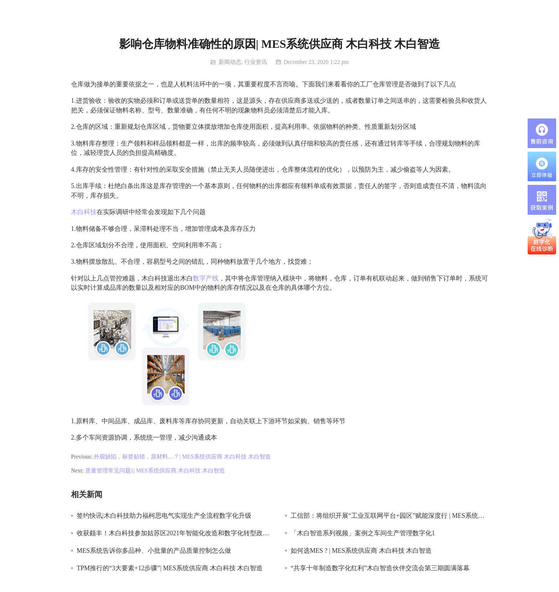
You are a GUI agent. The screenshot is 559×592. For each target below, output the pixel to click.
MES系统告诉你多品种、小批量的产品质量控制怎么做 (154, 550)
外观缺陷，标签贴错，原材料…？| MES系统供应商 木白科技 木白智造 (182, 457)
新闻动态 (230, 62)
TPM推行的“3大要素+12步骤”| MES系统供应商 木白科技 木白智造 (170, 568)
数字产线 (206, 278)
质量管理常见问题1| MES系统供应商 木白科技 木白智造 (155, 470)
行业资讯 (255, 62)
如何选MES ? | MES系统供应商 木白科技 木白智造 (361, 550)
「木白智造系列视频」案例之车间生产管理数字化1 (363, 533)
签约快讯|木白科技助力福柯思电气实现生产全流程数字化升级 (164, 515)
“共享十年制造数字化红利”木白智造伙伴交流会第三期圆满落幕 (380, 568)
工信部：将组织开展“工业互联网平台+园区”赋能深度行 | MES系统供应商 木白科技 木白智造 (389, 515)
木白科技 (84, 212)
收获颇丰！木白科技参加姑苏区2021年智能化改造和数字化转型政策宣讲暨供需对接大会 (175, 533)
